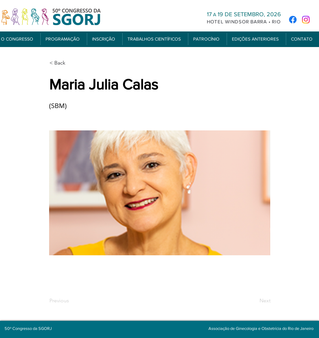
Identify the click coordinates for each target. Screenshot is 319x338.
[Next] (254, 300)
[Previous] (70, 300)
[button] (63, 39)
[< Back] (70, 62)
